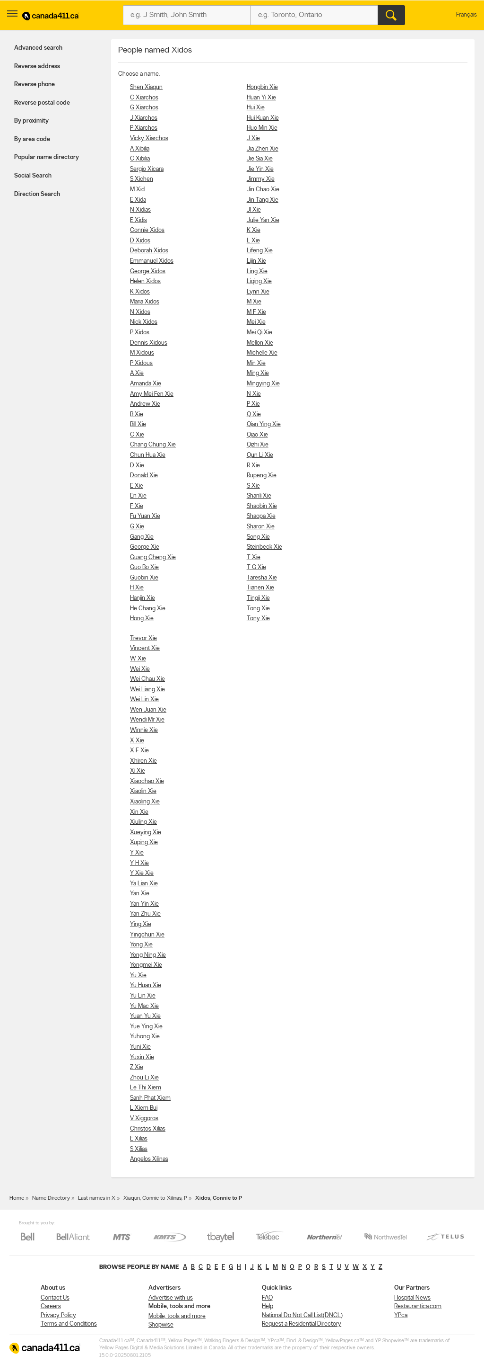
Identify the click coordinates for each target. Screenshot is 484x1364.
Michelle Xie (262, 353)
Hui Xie (256, 108)
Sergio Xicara (147, 169)
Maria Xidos (144, 302)
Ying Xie (140, 924)
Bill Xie (138, 424)
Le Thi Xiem (145, 1088)
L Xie (253, 241)
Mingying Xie (263, 384)
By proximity (31, 121)
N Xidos (140, 312)
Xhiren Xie (143, 761)
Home (16, 1198)
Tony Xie (258, 618)
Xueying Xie (145, 832)
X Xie (137, 741)
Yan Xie (139, 894)
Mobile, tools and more (177, 1316)
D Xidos (140, 241)
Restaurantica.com (417, 1306)
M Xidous (142, 353)
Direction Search (37, 194)
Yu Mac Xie (144, 1006)
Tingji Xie (258, 598)
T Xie (253, 557)
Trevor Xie (143, 638)
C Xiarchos (144, 98)
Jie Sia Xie (260, 159)
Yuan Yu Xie (145, 1016)
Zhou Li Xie (144, 1078)
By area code (32, 139)
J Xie (253, 138)
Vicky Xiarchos (149, 138)
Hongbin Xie (262, 87)
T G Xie (256, 567)
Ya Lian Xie (144, 884)
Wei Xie (140, 669)
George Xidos (147, 271)
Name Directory (51, 1198)
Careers (51, 1306)
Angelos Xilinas (149, 1159)
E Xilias (138, 1139)
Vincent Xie (145, 648)
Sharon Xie (261, 527)
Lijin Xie (256, 261)
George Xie (144, 547)
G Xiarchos (144, 108)
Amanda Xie (145, 384)
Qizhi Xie (257, 445)
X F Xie (139, 751)
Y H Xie (139, 863)
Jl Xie (254, 210)
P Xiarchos (143, 128)
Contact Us (55, 1298)
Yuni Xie (140, 1047)
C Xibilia (140, 159)
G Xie (137, 527)
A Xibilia (139, 149)
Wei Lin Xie (144, 699)
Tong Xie (258, 609)
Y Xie (137, 853)
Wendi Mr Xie (147, 720)
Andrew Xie (145, 404)
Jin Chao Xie (263, 190)
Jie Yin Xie (260, 169)
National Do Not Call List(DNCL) (302, 1315)
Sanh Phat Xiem (150, 1098)
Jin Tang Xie (262, 200)
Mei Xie (256, 322)
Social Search (33, 176)
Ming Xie (258, 373)
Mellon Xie (260, 343)
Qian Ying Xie (264, 424)
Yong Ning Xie (148, 955)
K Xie (253, 230)
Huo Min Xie (262, 128)
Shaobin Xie (262, 506)
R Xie (253, 466)
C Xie (137, 435)
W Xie (138, 659)
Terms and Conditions (69, 1324)
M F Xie (256, 312)
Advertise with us (170, 1298)
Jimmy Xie (261, 179)
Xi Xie (137, 771)
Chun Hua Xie (147, 455)
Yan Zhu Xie (145, 914)
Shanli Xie (259, 496)
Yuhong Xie (145, 1037)
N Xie (254, 394)
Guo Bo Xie (144, 567)
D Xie (137, 466)
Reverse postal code (42, 103)
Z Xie (136, 1067)
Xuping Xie (144, 842)
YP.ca (400, 1315)
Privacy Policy (58, 1315)
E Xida (138, 200)
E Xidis (138, 220)
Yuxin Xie (142, 1057)
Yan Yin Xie (144, 904)
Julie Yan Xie (263, 220)
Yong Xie (141, 945)
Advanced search (38, 48)
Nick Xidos (143, 322)
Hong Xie (142, 618)
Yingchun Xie (147, 935)
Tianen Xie (260, 588)
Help (267, 1306)
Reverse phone (34, 84)
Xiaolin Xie (143, 791)
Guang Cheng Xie (153, 557)
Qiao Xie (257, 435)
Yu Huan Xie (145, 985)
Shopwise (160, 1325)
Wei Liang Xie (147, 689)
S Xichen (141, 179)
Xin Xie (139, 812)
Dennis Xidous (148, 343)
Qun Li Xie (260, 455)
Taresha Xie (262, 578)
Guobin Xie (144, 578)
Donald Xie (144, 475)
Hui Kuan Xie (263, 118)
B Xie (136, 414)
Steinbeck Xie (264, 547)
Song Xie (258, 537)
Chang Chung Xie (153, 445)
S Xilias (138, 1149)
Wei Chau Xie (147, 679)
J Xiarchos (143, 118)
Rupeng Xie (262, 475)
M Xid (137, 190)
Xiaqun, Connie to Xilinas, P (155, 1198)
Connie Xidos (147, 230)
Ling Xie (257, 271)
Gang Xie (142, 537)
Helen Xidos (145, 281)
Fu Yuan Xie (145, 516)
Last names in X (96, 1198)
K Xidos (140, 292)
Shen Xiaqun (146, 87)
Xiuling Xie (143, 822)
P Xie (253, 404)
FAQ (267, 1298)
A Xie (137, 373)
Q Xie (254, 414)
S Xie (253, 486)
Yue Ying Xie (146, 1027)
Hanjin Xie (142, 598)
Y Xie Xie (142, 873)
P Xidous (141, 363)
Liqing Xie (259, 281)
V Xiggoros (144, 1118)
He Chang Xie (147, 609)
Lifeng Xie (260, 251)
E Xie (136, 486)
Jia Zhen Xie (262, 149)
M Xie (254, 302)
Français (466, 15)
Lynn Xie (258, 292)
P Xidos (139, 333)
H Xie (137, 588)
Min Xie (256, 363)
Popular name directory (46, 157)
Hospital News (412, 1298)
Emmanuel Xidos (151, 261)
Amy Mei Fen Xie (151, 394)
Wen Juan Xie (148, 710)
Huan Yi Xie (261, 98)
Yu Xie (138, 975)
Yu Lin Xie (143, 996)
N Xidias (140, 210)
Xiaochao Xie (147, 781)
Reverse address (37, 66)
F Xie (136, 506)
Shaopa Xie (261, 516)
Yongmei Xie (146, 965)
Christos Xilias (147, 1129)
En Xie (138, 496)
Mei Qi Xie (259, 333)
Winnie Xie (144, 730)
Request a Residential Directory (301, 1324)
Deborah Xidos (149, 251)
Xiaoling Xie (145, 802)
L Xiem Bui (143, 1108)
